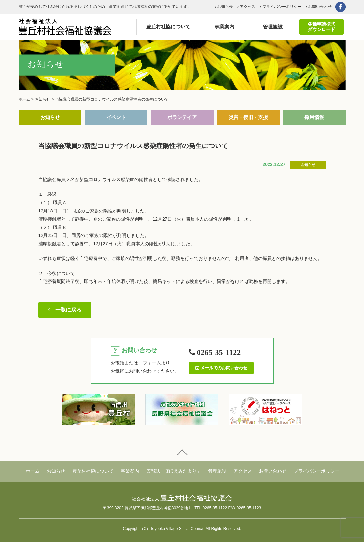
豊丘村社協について (168, 26)
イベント (116, 117)
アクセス (246, 6)
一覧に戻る (64, 310)
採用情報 (314, 117)
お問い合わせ (319, 6)
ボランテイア (182, 117)
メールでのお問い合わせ (221, 367)
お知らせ (224, 6)
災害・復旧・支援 (248, 117)
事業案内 (224, 26)
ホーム (33, 471)
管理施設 (273, 26)
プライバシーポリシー (280, 6)
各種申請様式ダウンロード (321, 26)
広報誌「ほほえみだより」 (173, 471)
